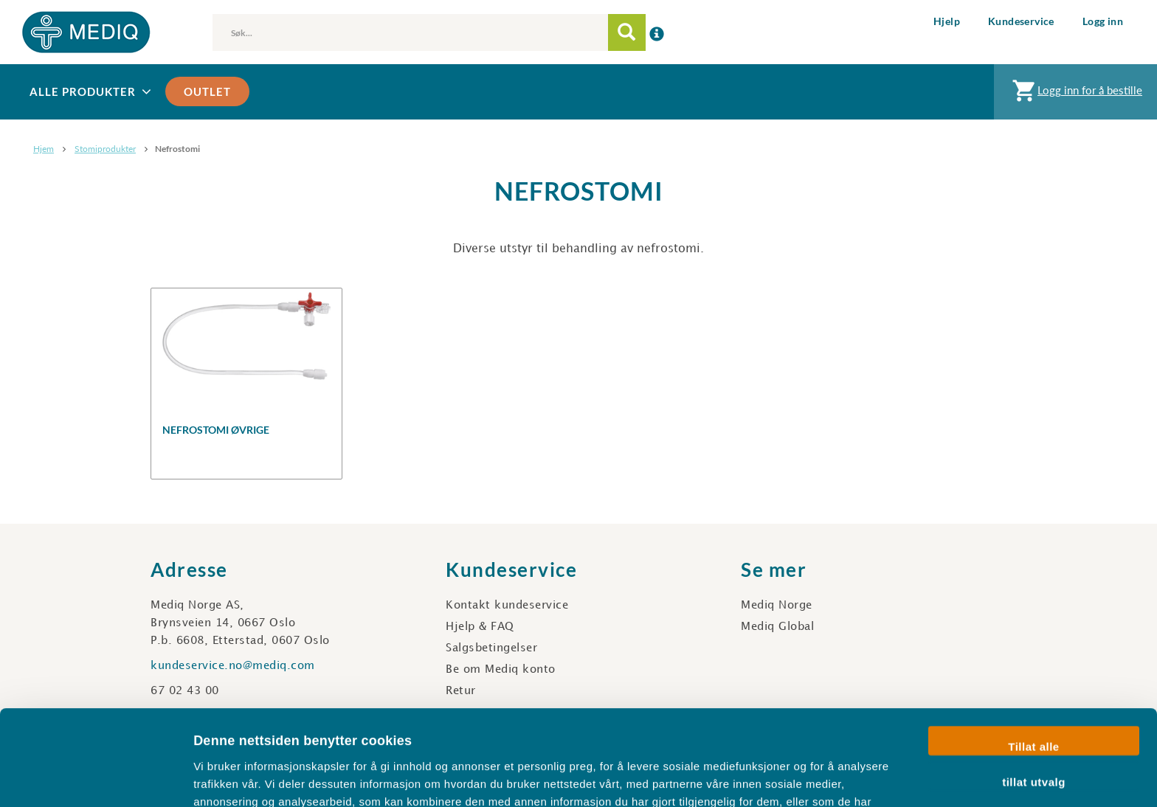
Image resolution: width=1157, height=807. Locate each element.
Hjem (43, 148)
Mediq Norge (776, 605)
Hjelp (946, 21)
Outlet (207, 91)
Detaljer (786, 778)
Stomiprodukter (105, 148)
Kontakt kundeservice (507, 605)
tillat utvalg (1034, 692)
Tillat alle (1033, 657)
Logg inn (1102, 21)
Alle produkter (92, 92)
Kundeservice (1021, 21)
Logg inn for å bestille (1075, 94)
